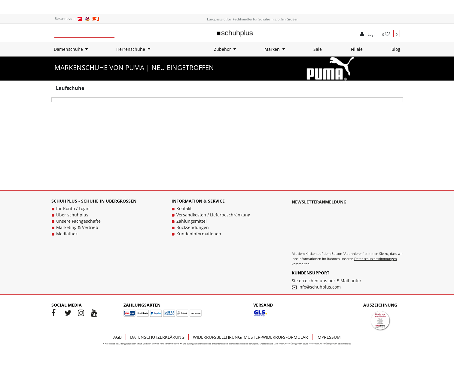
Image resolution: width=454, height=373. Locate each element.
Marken (272, 49)
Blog (396, 49)
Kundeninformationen (198, 234)
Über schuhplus (72, 215)
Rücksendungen (192, 227)
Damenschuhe (68, 49)
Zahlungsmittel (191, 221)
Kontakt (184, 208)
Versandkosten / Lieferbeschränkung (213, 215)
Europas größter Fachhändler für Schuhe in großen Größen (252, 19)
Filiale (357, 49)
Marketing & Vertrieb (77, 227)
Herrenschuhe (130, 49)
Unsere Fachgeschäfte (78, 221)
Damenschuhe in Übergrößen (288, 343)
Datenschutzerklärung (157, 337)
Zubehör (222, 49)
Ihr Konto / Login (73, 208)
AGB (117, 337)
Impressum (328, 337)
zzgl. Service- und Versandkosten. (163, 343)
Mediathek (67, 234)
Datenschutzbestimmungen (375, 258)
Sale (317, 49)
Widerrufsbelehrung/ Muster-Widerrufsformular (250, 337)
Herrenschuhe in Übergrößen (323, 343)
